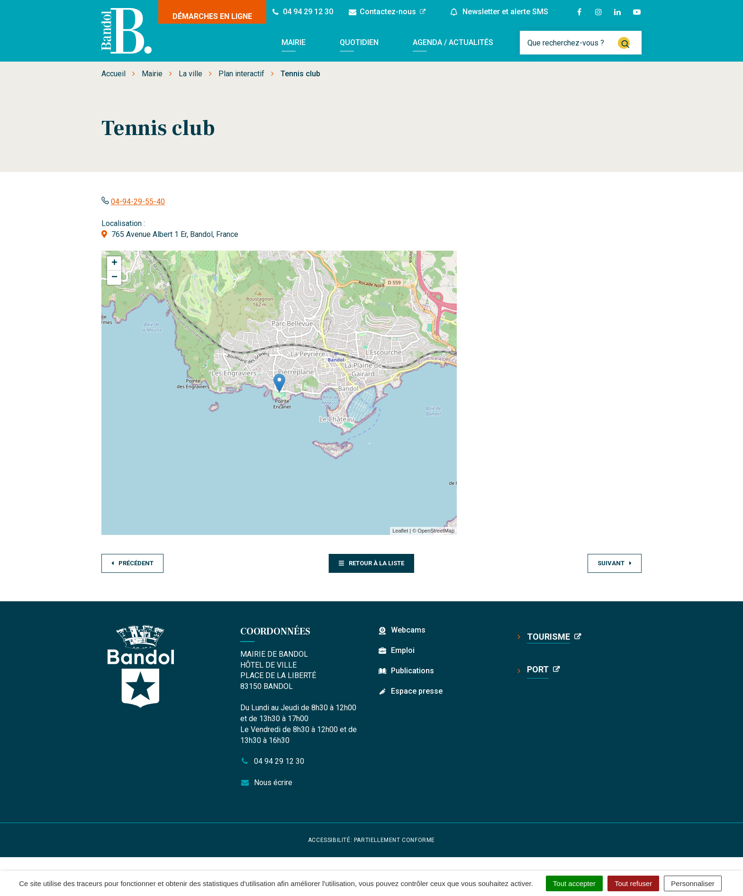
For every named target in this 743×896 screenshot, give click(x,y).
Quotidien (359, 42)
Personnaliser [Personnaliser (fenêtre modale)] (693, 883)
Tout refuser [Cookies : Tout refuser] (633, 883)
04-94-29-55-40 (138, 201)
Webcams (408, 629)
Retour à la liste (371, 563)
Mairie (293, 42)
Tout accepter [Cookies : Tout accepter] (574, 883)
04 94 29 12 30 (272, 761)
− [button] (114, 278)
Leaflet (400, 531)
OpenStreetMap (435, 531)
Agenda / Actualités (453, 42)
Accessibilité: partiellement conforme (371, 840)
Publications (412, 670)
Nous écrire (266, 782)
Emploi (403, 650)
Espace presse (417, 691)
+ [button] (114, 263)
